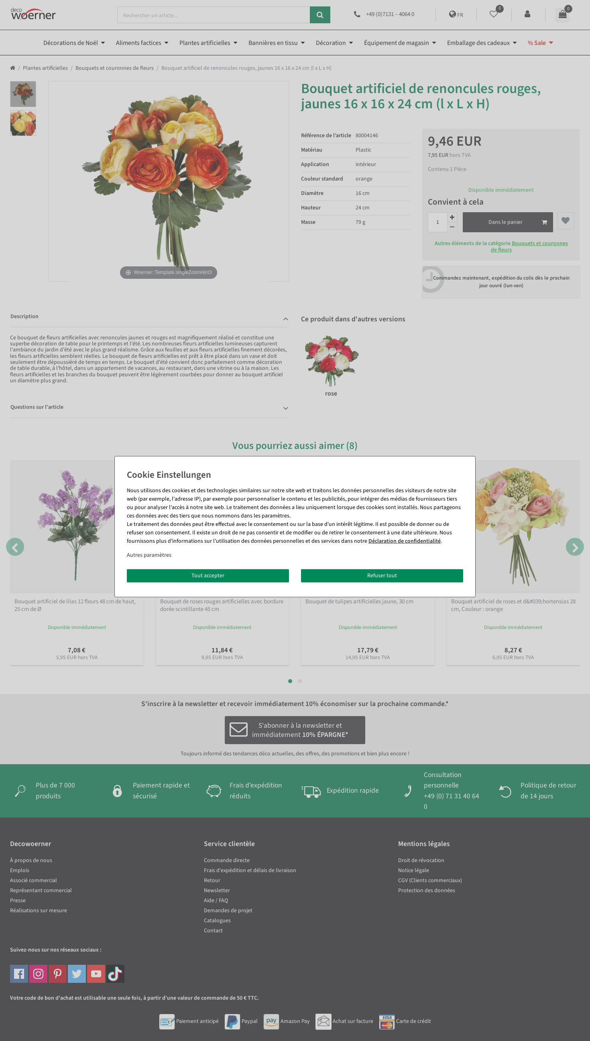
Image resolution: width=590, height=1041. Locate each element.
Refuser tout (382, 575)
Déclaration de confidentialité (404, 541)
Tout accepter (207, 575)
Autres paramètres (149, 555)
